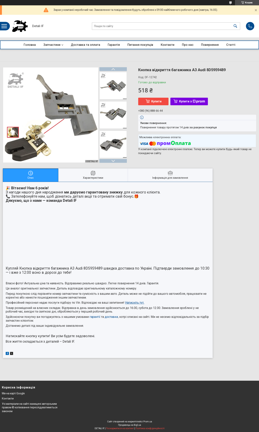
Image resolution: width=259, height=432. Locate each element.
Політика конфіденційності (150, 428)
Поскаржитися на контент (120, 428)
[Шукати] (235, 26)
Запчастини (51, 45)
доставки (111, 317)
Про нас (187, 45)
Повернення (210, 45)
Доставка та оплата (85, 45)
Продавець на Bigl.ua (129, 425)
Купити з (192, 101)
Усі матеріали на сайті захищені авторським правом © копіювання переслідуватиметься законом (29, 407)
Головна (30, 45)
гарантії (95, 317)
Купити (156, 101)
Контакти (167, 45)
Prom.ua (147, 421)
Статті (230, 45)
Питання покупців (140, 45)
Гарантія (114, 45)
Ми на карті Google (13, 393)
